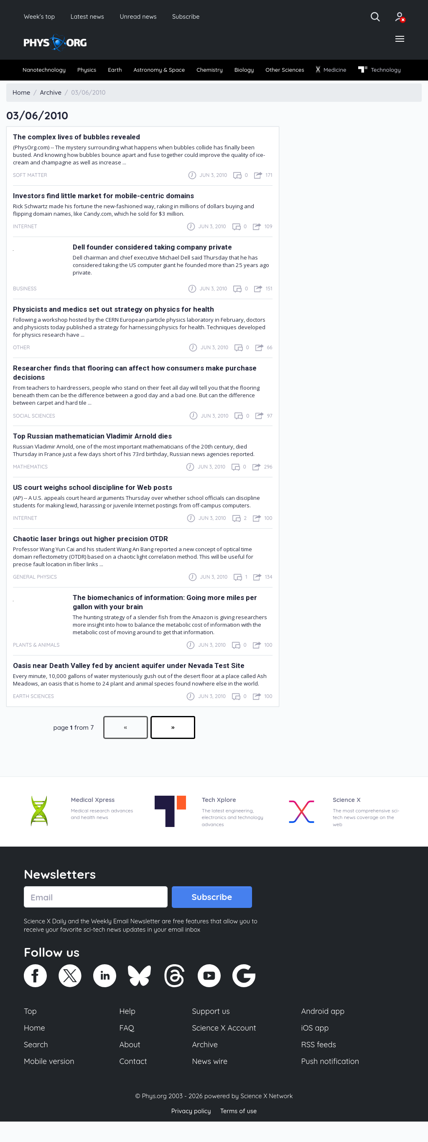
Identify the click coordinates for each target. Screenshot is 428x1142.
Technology (46, 87)
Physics (97, 72)
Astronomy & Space (182, 72)
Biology (282, 72)
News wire (209, 1081)
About (130, 1064)
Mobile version (50, 1081)
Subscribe (198, 17)
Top (30, 1030)
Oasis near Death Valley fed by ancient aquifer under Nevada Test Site (130, 682)
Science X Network (266, 1116)
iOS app (315, 1047)
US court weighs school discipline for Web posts (95, 504)
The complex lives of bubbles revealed (78, 154)
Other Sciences (330, 72)
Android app (323, 1030)
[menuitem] (47, 71)
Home (35, 1047)
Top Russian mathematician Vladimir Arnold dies (95, 453)
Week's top (41, 17)
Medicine (383, 71)
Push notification (331, 1081)
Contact (134, 1081)
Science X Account (224, 1047)
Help (128, 1030)
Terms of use (239, 1131)
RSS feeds (319, 1064)
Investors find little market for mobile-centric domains (106, 213)
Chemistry (241, 72)
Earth (131, 72)
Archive (204, 1064)
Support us (210, 1030)
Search (36, 1064)
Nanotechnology (47, 72)
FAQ (127, 1047)
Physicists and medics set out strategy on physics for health (115, 326)
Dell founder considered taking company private (154, 264)
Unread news (147, 17)
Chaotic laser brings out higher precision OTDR (92, 556)
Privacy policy (190, 1131)
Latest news (92, 17)
